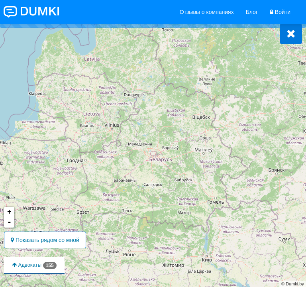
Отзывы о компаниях (207, 12)
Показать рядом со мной (45, 240)
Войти (280, 12)
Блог (252, 12)
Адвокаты (34, 265)
